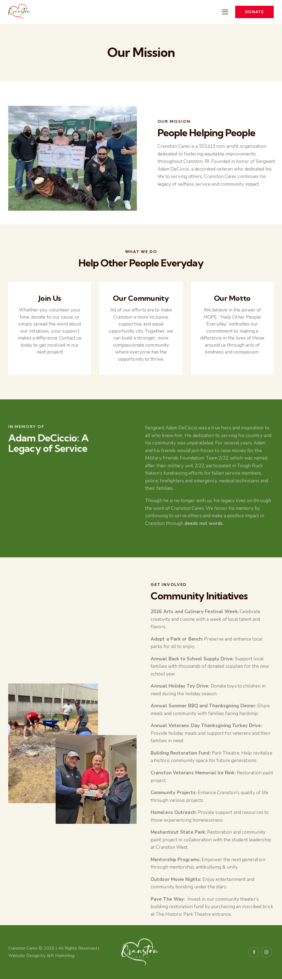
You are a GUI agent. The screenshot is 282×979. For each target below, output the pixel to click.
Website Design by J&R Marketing (41, 956)
